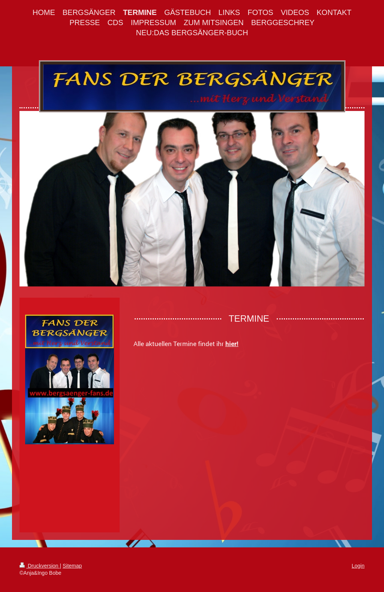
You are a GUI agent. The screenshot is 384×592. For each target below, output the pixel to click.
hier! (231, 344)
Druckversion (40, 566)
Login (358, 566)
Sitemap (72, 566)
